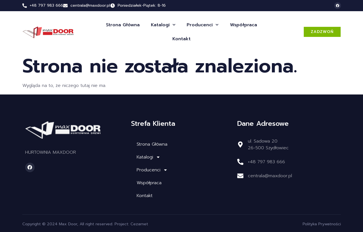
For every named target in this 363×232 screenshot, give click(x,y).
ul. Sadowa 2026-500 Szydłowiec (268, 144)
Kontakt (181, 38)
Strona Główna (123, 25)
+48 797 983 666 (46, 5)
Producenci (203, 24)
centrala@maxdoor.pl (270, 175)
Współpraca (243, 25)
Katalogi (163, 24)
